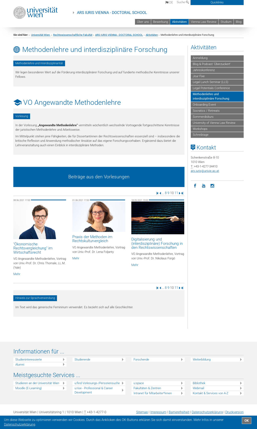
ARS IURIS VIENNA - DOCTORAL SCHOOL (112, 13)
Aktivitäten (179, 22)
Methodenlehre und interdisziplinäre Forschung (211, 96)
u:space (139, 383)
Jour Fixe (199, 76)
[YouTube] (203, 186)
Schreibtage (201, 135)
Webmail (198, 388)
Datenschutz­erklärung (207, 412)
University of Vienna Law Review (214, 123)
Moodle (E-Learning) (28, 388)
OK (246, 421)
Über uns (143, 22)
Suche (183, 2)
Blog (238, 22)
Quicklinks (217, 2)
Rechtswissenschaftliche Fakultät (72, 34)
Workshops (200, 129)
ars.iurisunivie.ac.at (205, 171)
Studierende (82, 359)
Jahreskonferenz (204, 70)
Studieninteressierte (28, 359)
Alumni (19, 364)
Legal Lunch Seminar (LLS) (210, 82)
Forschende (141, 359)
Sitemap (142, 412)
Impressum (158, 412)
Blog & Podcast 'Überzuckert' (212, 64)
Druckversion (234, 412)
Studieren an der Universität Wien (37, 383)
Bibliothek (199, 383)
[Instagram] (212, 186)
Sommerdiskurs (203, 117)
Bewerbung (160, 22)
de (169, 2)
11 (176, 193)
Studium (226, 22)
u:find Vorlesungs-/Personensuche (97, 383)
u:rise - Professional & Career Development (94, 390)
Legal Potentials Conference (211, 88)
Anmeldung (200, 58)
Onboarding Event (204, 104)
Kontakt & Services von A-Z (210, 393)
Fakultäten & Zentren (147, 388)
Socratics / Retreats (206, 111)
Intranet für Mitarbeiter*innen (153, 393)
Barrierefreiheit (179, 412)
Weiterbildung (202, 359)
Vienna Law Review (203, 22)
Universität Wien (40, 34)
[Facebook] (195, 186)
